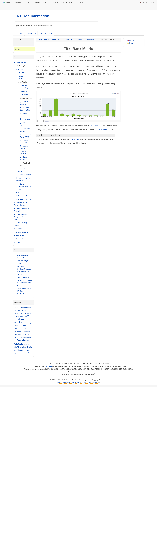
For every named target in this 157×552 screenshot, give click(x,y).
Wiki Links (25, 119)
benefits (18, 310)
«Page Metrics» (17, 331)
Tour (27, 2)
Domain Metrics (90, 40)
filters (23, 316)
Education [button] (82, 2)
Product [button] (46, 2)
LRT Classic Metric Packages (23, 86)
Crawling (22, 313)
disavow (28, 313)
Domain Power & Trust (25, 141)
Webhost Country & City (25, 108)
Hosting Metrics (24, 175)
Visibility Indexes (24, 114)
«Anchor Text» (27, 307)
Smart (21, 337)
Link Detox (94, 126)
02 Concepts (63, 40)
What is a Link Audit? (22, 191)
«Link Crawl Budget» (27, 323)
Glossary (18, 228)
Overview (27, 329)
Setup (16, 337)
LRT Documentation (32, 16)
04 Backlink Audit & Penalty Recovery (21, 204)
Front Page (18, 33)
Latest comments (46, 33)
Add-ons (22, 307)
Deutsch (143, 2)
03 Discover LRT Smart (23, 199)
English (130, 40)
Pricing (55, 2)
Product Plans (20, 239)
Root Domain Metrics (23, 170)
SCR (21, 334)
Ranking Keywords (24, 158)
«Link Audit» (19, 321)
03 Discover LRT (21, 196)
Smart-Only (26, 337)
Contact (92, 2)
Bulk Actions (21, 266)
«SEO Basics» (27, 334)
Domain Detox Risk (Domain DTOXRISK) (24, 149)
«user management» (23, 353)
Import (15, 319)
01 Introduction (20, 62)
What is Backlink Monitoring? (23, 179)
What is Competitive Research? (24, 185)
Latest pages (31, 33)
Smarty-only (26, 344)
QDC (23, 331)
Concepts (16, 313)
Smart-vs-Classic (21, 342)
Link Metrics (23, 91)
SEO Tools (36, 2)
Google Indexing (24, 103)
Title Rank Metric (25, 164)
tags (15, 350)
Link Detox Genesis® (24, 269)
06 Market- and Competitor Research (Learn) (21, 216)
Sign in (153, 2)
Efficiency (20, 73)
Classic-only (25, 310)
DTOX (16, 316)
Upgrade (16, 353)
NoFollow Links (22, 294)
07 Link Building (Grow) (20, 224)
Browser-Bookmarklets (24, 280)
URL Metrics (23, 95)
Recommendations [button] (68, 2)
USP (29, 353)
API (15, 310)
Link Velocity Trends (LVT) (25, 135)
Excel (20, 316)
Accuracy (20, 69)
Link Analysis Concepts (21, 77)
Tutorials (18, 242)
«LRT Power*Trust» (19, 329)
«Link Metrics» (18, 326)
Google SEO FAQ (21, 232)
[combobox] (24, 49)
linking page (75, 139)
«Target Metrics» (23, 350)
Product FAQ (19, 235)
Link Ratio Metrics (25, 129)
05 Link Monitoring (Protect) (21, 209)
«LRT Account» (26, 326)
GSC (27, 316)
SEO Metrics (76, 40)
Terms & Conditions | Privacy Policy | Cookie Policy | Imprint (77, 382)
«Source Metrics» (23, 347)
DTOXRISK (102, 130)
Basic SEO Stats (25, 124)
